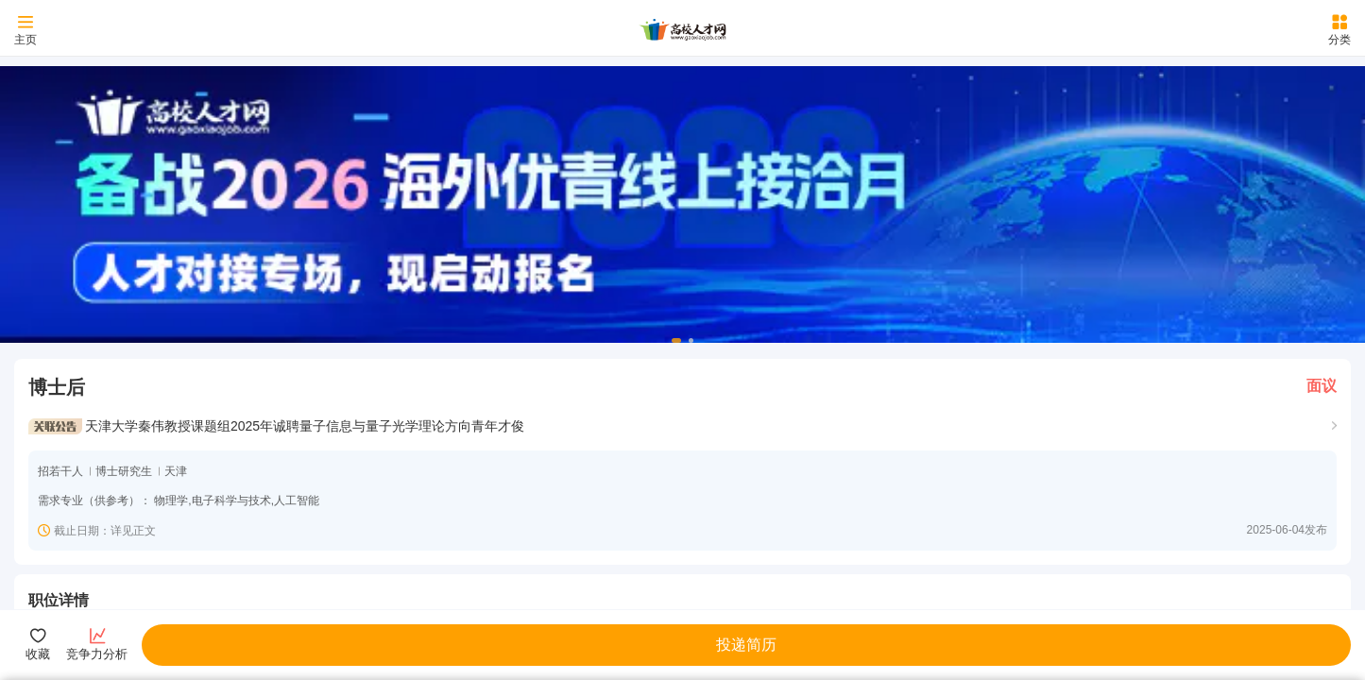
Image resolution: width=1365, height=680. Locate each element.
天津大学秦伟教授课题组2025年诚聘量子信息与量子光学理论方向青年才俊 (304, 426)
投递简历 (746, 645)
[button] (676, 340)
